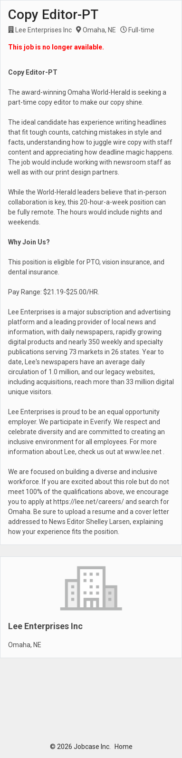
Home (124, 746)
